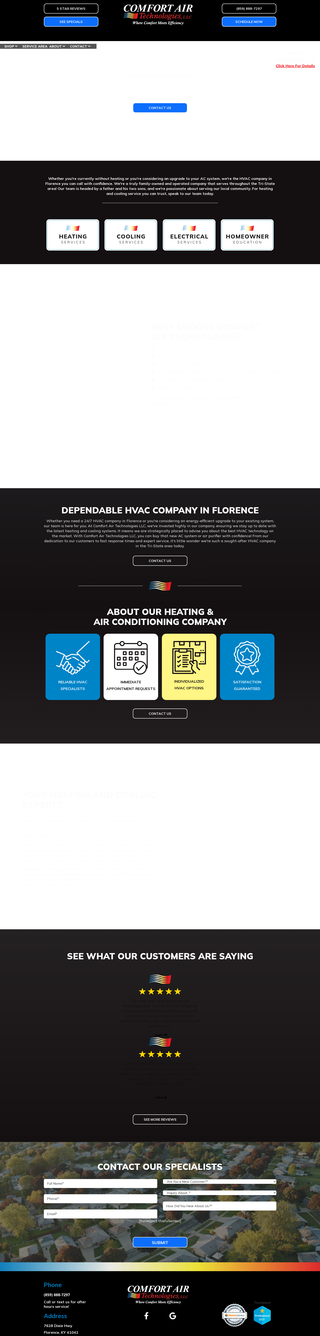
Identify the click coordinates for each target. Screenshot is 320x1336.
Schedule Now (249, 22)
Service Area (217, 35)
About (238, 35)
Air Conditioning (84, 35)
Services (117, 35)
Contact (261, 35)
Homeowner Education (156, 35)
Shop (192, 35)
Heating (52, 35)
